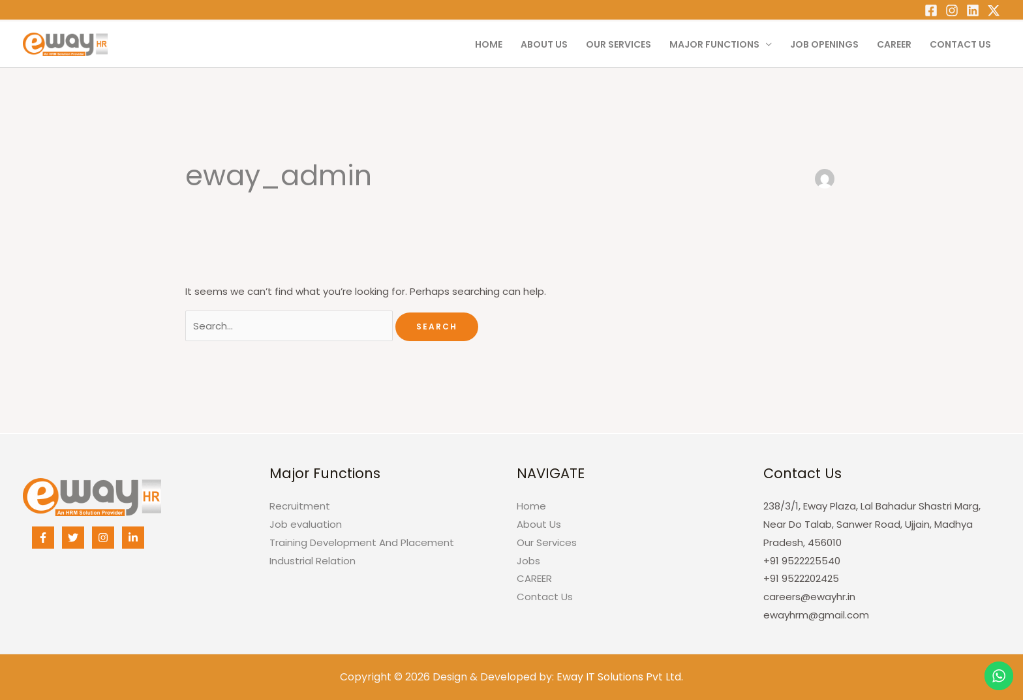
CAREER (894, 44)
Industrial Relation (312, 561)
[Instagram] (951, 10)
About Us (544, 44)
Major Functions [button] (714, 44)
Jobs (528, 561)
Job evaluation (305, 524)
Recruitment (299, 506)
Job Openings (824, 44)
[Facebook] (931, 10)
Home (488, 44)
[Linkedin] (972, 10)
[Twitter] (993, 10)
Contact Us (960, 44)
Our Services (618, 44)
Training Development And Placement (361, 542)
